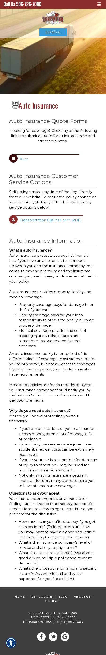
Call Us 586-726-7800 (22, 4)
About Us (82, 596)
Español (53, 32)
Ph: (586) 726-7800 (37, 622)
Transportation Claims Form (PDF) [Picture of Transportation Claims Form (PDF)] (51, 220)
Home (20, 596)
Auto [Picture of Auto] (24, 159)
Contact (53, 601)
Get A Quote (41, 596)
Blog (63, 596)
